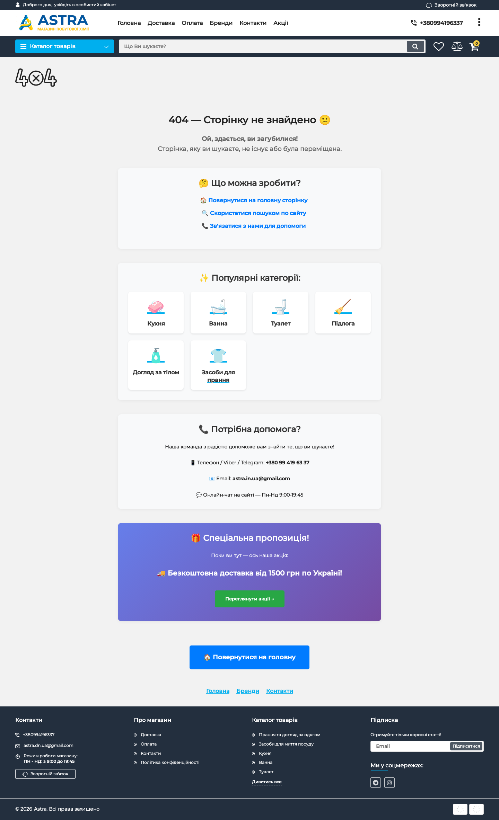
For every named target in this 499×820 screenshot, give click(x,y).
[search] (262, 46)
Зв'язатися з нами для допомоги (258, 226)
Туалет (266, 771)
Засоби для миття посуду (286, 744)
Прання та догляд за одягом (289, 734)
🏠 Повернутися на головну (249, 663)
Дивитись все (267, 781)
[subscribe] (427, 746)
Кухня (265, 753)
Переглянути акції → (249, 604)
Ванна (265, 762)
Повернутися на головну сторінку (257, 200)
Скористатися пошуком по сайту (258, 213)
